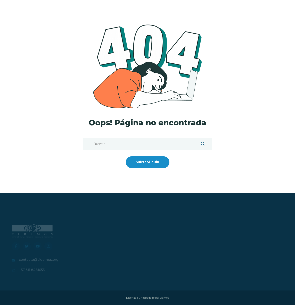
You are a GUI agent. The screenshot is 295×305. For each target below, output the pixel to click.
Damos (164, 297)
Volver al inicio (147, 162)
